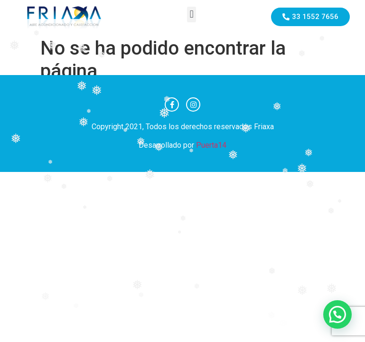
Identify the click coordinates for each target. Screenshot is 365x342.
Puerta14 (211, 145)
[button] (191, 14)
